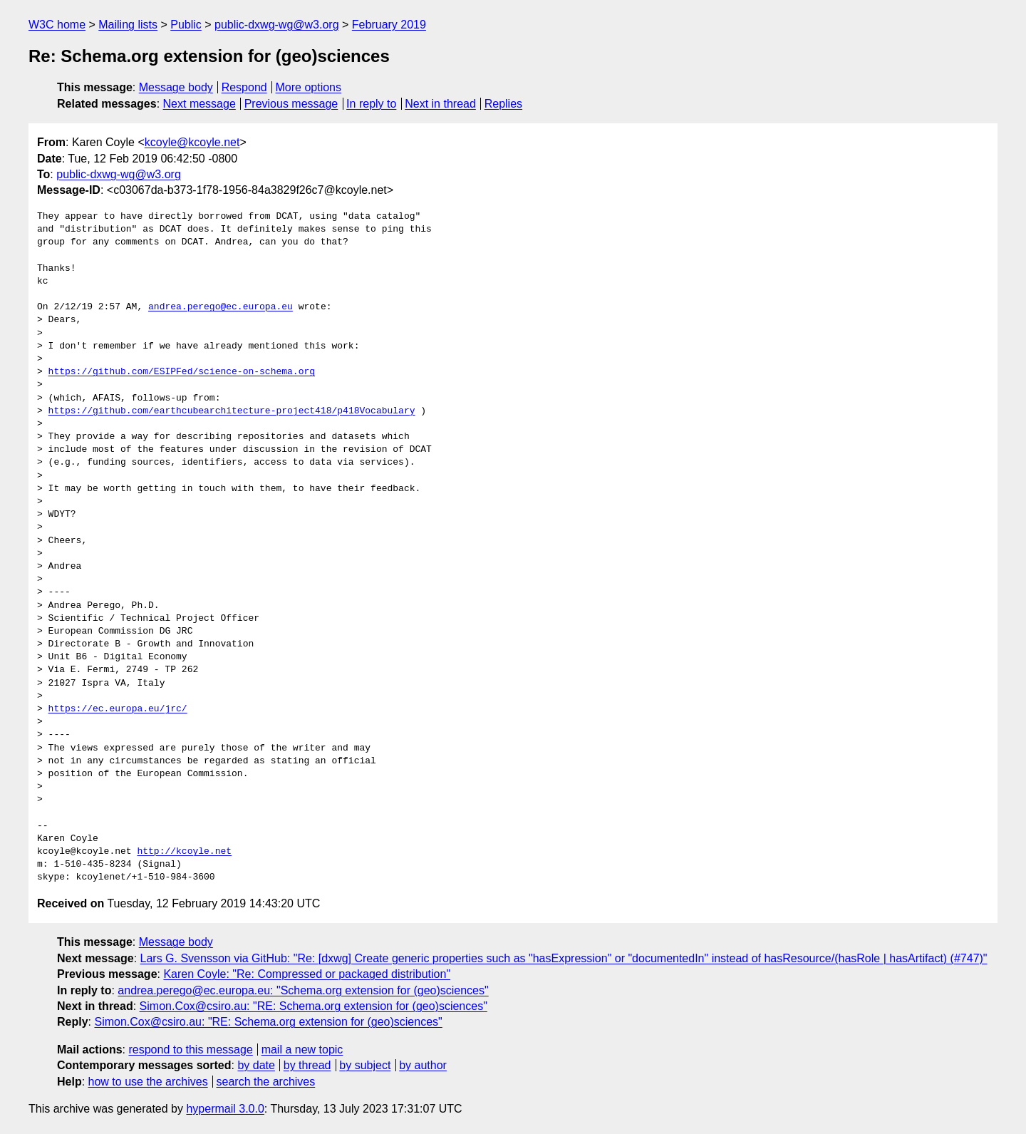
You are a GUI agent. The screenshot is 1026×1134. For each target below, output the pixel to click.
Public (186, 25)
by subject (364, 1065)
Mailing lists (127, 25)
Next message (199, 104)
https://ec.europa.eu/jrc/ (117, 709)
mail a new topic (302, 1049)
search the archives (266, 1082)
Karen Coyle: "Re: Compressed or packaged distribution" (306, 974)
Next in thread (440, 104)
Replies (503, 104)
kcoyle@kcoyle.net (192, 142)
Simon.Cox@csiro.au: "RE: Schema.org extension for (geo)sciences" (313, 1006)
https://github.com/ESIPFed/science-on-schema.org (181, 372)
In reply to (371, 104)
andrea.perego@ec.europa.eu (220, 307)
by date (255, 1065)
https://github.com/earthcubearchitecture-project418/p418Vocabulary (231, 411)
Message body (176, 87)
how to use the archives (148, 1082)
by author (423, 1065)
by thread (307, 1065)
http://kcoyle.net (184, 851)
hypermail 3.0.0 (225, 1109)
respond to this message (190, 1049)
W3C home (57, 25)
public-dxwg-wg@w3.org (276, 25)
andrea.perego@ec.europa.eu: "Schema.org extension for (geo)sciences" (303, 990)
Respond (244, 87)
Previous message (291, 104)
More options (309, 87)
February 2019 (389, 25)
